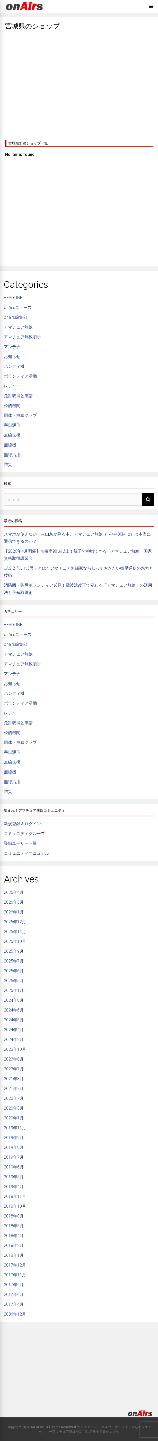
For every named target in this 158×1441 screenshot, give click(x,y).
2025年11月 (15, 931)
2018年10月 (15, 1206)
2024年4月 (14, 1029)
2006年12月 (15, 1314)
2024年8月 (14, 1000)
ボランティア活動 (20, 376)
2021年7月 (14, 1088)
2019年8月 (14, 1147)
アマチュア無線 (18, 327)
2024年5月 (14, 1019)
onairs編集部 (15, 317)
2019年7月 (14, 1157)
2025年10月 (15, 941)
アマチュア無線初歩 (22, 337)
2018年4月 (14, 1235)
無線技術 (12, 435)
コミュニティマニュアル (26, 853)
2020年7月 (14, 1098)
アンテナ (12, 346)
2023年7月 (14, 1068)
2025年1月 (14, 990)
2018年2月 (14, 1245)
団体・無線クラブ (20, 415)
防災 (8, 464)
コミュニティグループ (24, 833)
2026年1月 (14, 912)
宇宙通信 (12, 425)
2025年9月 (14, 951)
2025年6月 (14, 970)
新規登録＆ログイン (22, 823)
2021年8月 (14, 1078)
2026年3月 (14, 902)
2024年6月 (14, 1010)
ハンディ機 (14, 366)
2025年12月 (15, 921)
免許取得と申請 (18, 395)
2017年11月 (15, 1274)
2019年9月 (14, 1137)
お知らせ (12, 356)
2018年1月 (14, 1255)
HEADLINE (13, 297)
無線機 (10, 444)
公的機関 (12, 405)
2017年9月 (14, 1284)
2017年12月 (15, 1265)
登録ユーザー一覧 (20, 843)
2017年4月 (14, 1304)
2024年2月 (14, 1039)
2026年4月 (14, 892)
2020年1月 (14, 1118)
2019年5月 (14, 1176)
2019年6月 (14, 1167)
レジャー (12, 386)
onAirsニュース (18, 307)
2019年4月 (14, 1186)
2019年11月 (15, 1127)
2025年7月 (14, 961)
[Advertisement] (79, 83)
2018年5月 (14, 1225)
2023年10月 (15, 1049)
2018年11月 (15, 1196)
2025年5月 (14, 980)
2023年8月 (14, 1059)
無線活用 (12, 454)
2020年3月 (14, 1108)
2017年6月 (14, 1294)
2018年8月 (14, 1216)
